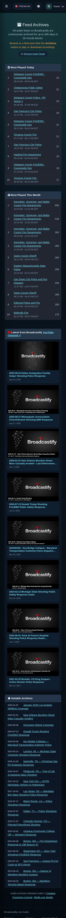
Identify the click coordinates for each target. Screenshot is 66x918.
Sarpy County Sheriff (25, 256)
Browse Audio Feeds (34, 54)
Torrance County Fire (25, 134)
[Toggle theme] (38, 6)
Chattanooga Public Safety (28, 87)
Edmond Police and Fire (27, 302)
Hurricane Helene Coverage (38, 725)
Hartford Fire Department (27, 154)
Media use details (43, 897)
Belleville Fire (21, 312)
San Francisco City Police (28, 111)
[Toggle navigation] (6, 6)
